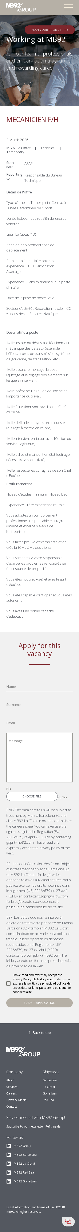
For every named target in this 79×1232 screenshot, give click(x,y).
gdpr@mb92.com (20, 842)
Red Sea (48, 1100)
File (8, 788)
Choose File (32, 796)
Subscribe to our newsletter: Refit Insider (34, 1126)
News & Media (16, 1100)
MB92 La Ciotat (24, 1163)
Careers (11, 1093)
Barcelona (50, 1080)
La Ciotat (49, 1087)
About (10, 1080)
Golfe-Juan (50, 1093)
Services (11, 1087)
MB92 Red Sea (24, 1172)
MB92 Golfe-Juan (25, 1181)
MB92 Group (22, 1146)
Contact (11, 1106)
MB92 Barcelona (25, 1155)
